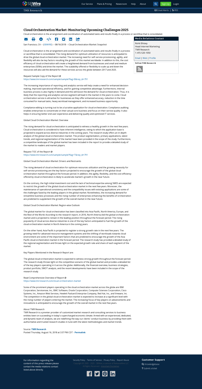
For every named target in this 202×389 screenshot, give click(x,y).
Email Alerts (163, 10)
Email (137, 58)
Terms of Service (94, 360)
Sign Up (166, 3)
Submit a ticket (150, 368)
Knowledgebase (151, 364)
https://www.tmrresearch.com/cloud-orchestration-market (52, 280)
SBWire (31, 3)
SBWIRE (48, 44)
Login (176, 3)
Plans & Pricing (104, 3)
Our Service (87, 3)
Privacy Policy (109, 360)
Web (145, 58)
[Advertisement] (101, 19)
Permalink (80, 332)
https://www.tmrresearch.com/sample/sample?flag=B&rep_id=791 (56, 79)
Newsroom (121, 3)
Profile (152, 58)
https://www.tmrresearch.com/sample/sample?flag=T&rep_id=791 (56, 154)
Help (133, 3)
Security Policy (79, 360)
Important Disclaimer (110, 366)
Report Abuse (123, 360)
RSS (176, 10)
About (143, 3)
